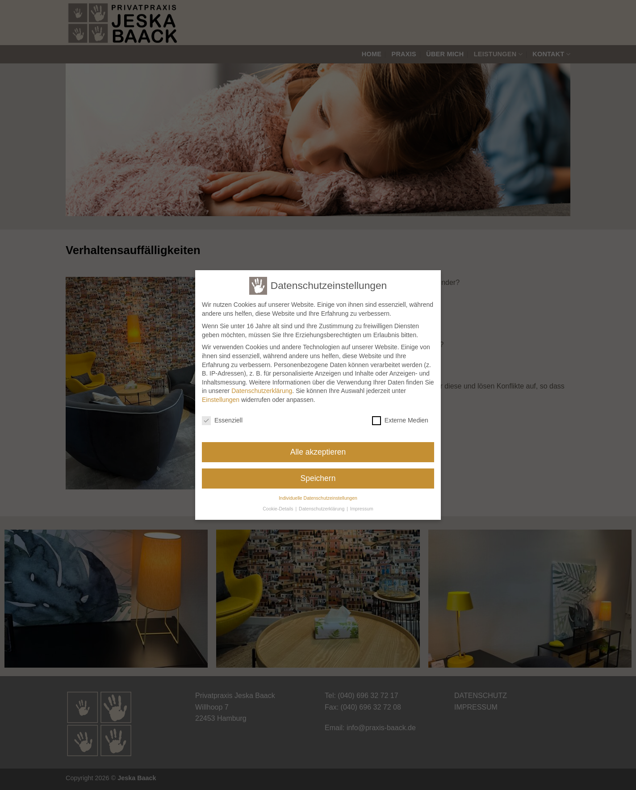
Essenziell (222, 416)
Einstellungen (220, 395)
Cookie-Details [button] (278, 504)
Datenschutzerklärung (261, 386)
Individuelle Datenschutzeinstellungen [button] (318, 493)
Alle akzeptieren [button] (318, 447)
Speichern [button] (318, 474)
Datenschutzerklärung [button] (322, 504)
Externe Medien (400, 416)
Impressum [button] (361, 504)
